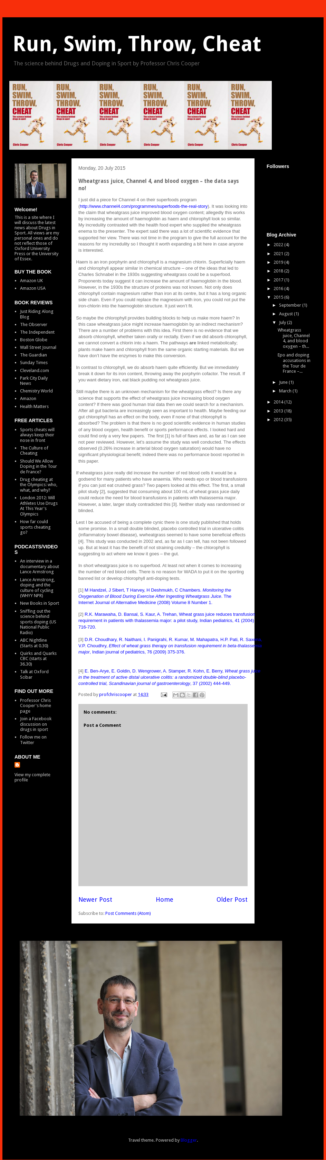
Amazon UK (31, 280)
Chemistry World (36, 390)
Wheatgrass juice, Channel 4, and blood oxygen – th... (294, 338)
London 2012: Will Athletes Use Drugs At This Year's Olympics (39, 506)
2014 (279, 402)
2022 (279, 244)
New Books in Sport (39, 603)
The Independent (37, 332)
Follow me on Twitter (33, 739)
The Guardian (33, 355)
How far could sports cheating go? (35, 527)
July (283, 322)
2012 (279, 419)
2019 (279, 262)
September (290, 305)
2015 (279, 297)
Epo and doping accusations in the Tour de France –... (294, 363)
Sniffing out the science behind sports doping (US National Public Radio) (38, 622)
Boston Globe (33, 339)
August (286, 313)
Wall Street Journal (38, 347)
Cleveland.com (34, 370)
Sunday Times (34, 362)
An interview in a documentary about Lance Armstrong (39, 566)
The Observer (33, 324)
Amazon (28, 398)
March (286, 390)
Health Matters (34, 406)
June (284, 382)
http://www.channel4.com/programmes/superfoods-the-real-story (144, 206)
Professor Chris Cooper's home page (35, 706)
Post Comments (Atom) (128, 913)
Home (164, 899)
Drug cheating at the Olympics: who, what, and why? (38, 485)
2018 (279, 270)
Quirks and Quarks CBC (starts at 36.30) (38, 659)
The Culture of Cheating (34, 450)
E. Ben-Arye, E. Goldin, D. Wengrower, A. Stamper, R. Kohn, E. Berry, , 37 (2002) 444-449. (169, 677)
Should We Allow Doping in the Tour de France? (38, 466)
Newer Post (95, 899)
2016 (279, 288)
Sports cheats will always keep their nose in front (37, 435)
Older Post (232, 899)
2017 (279, 279)
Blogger (189, 1140)
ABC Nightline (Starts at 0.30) (34, 643)
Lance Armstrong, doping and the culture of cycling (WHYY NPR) (37, 587)
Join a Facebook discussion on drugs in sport (35, 724)
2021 (279, 253)
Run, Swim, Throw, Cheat (137, 44)
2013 (279, 411)
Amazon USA (33, 288)
